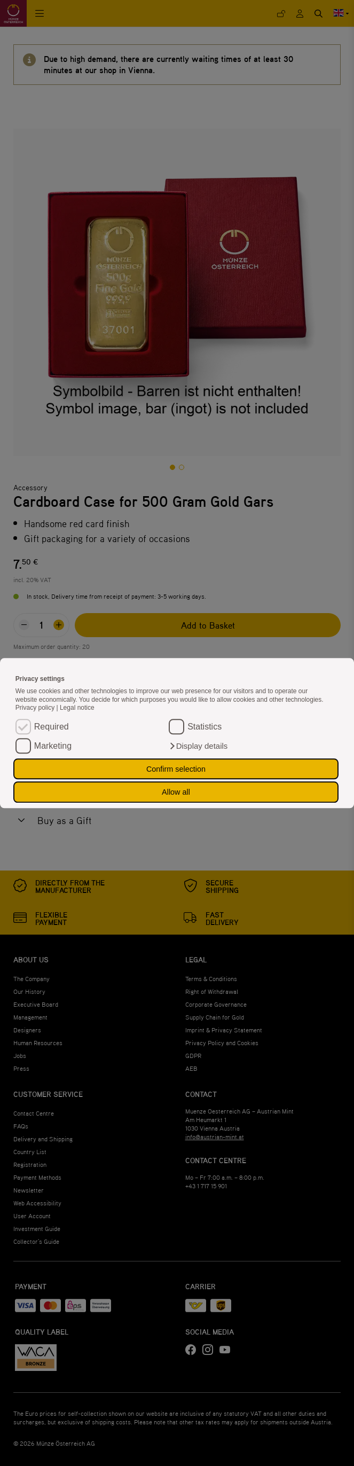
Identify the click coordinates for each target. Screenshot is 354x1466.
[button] (198, 746)
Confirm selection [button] (176, 769)
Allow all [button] (176, 792)
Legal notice (77, 708)
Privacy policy (36, 708)
